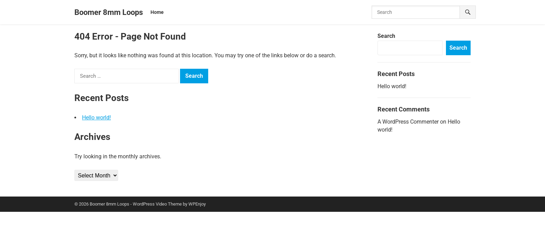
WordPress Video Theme (157, 204)
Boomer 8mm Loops (108, 12)
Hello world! (96, 117)
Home (157, 12)
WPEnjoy (197, 204)
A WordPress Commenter (408, 121)
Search (386, 36)
